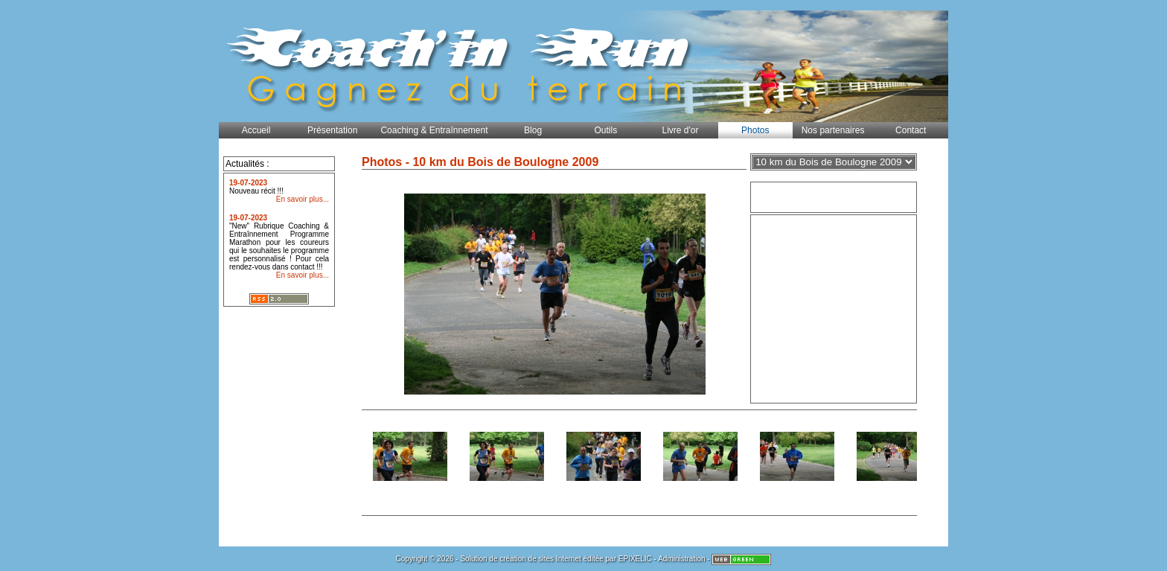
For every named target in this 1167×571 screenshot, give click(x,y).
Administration (681, 559)
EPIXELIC (635, 559)
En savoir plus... (302, 199)
